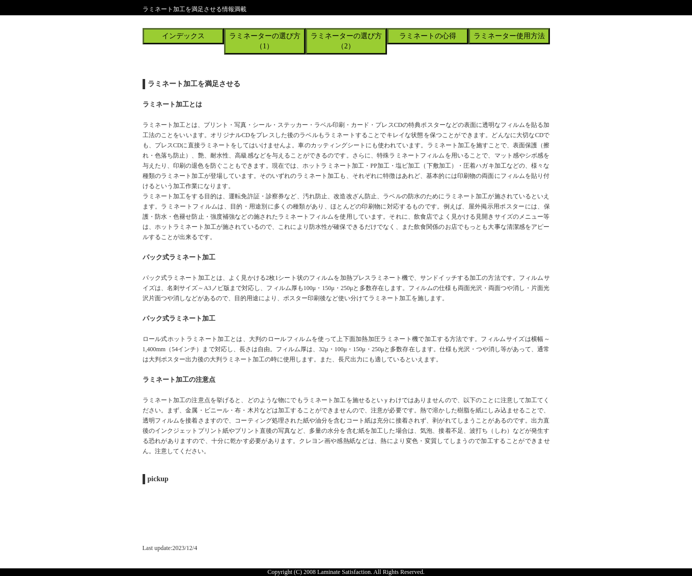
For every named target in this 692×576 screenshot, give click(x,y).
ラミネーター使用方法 (509, 36)
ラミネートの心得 (427, 36)
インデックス (183, 36)
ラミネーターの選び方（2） (346, 41)
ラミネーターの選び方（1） (264, 41)
